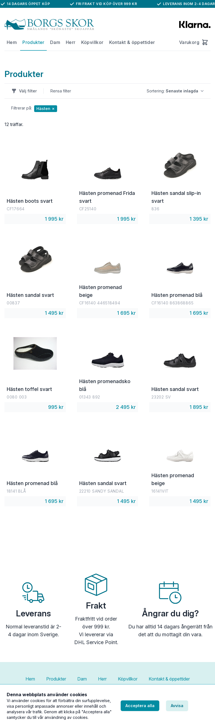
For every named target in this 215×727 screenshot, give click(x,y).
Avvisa (177, 705)
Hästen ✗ (45, 108)
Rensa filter (60, 90)
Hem (12, 42)
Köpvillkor (92, 42)
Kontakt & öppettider (132, 42)
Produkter (33, 42)
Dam (55, 42)
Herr (71, 42)
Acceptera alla (140, 705)
